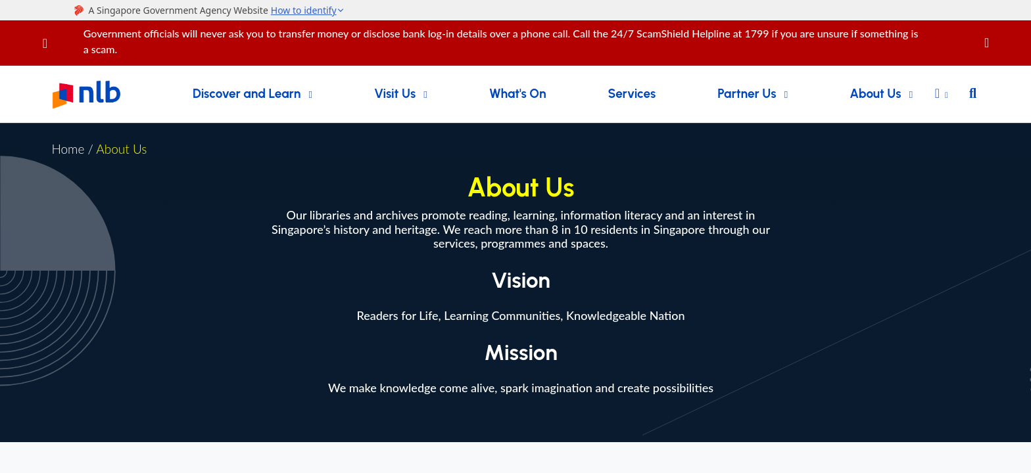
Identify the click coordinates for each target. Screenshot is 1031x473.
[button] (941, 94)
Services (632, 93)
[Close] (1005, 35)
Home (67, 148)
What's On (517, 93)
